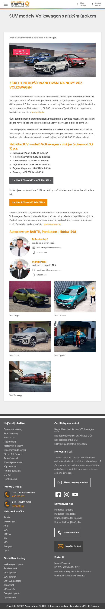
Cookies (95, 606)
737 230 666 (18, 505)
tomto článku (38, 112)
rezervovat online (52, 224)
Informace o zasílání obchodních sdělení (68, 606)
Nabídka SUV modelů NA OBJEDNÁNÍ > (31, 180)
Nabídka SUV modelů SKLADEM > (28, 202)
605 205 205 (18, 496)
